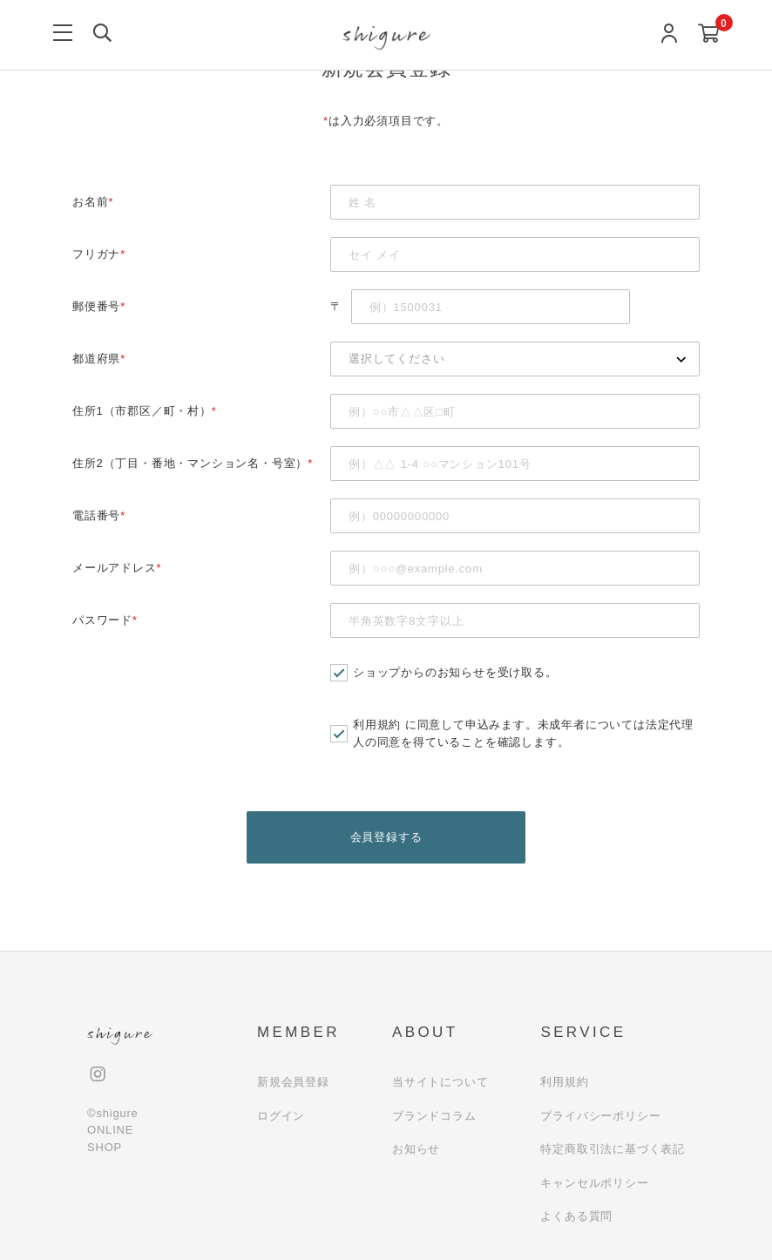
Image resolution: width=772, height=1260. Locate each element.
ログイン (281, 1115)
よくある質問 (576, 1216)
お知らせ (416, 1149)
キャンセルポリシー (594, 1182)
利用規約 (377, 724)
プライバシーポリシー (600, 1115)
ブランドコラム (434, 1115)
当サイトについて (440, 1082)
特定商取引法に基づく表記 (612, 1149)
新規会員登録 (293, 1082)
